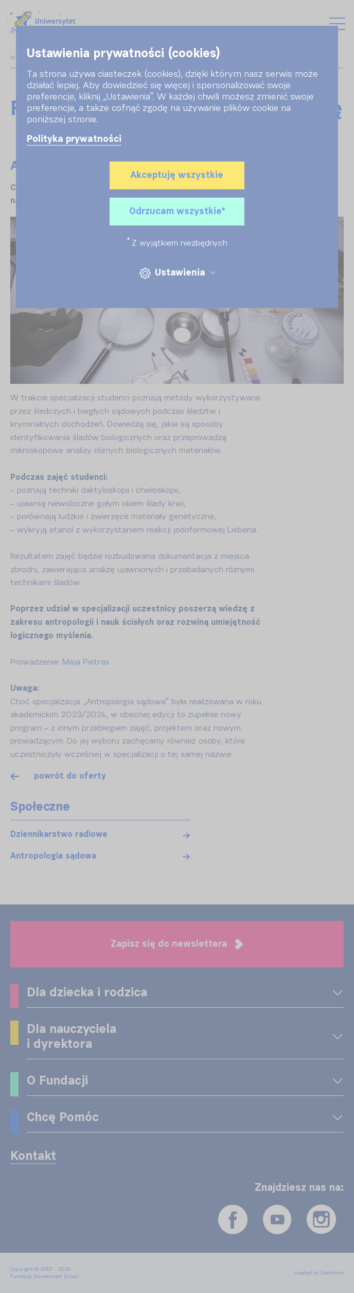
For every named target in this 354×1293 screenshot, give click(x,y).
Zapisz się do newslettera (177, 944)
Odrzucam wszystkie (177, 211)
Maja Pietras (86, 662)
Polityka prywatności (74, 139)
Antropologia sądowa (53, 856)
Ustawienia (176, 273)
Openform (332, 1272)
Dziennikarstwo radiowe (59, 835)
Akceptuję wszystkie (176, 175)
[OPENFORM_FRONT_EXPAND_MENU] (338, 993)
